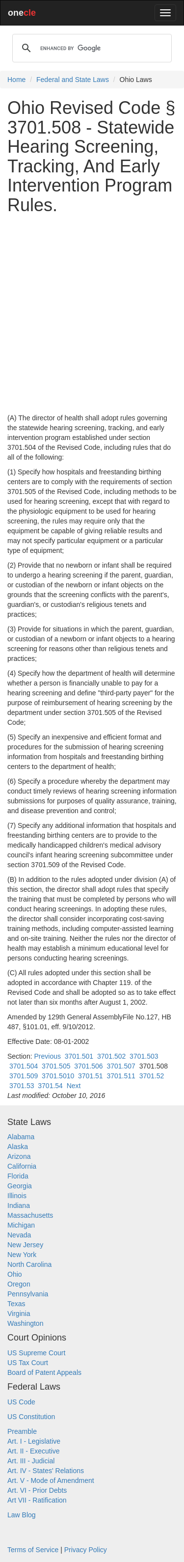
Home (16, 79)
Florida (17, 1176)
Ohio (14, 1274)
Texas (16, 1304)
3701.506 (88, 1066)
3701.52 (151, 1076)
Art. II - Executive (33, 1451)
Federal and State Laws (72, 79)
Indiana (18, 1205)
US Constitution (31, 1417)
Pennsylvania (27, 1294)
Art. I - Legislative (33, 1441)
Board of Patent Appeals (44, 1372)
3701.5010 (58, 1076)
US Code (21, 1402)
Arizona (18, 1156)
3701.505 (56, 1066)
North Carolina (29, 1264)
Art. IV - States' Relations (45, 1471)
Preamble (22, 1431)
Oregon (18, 1284)
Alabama (20, 1137)
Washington (25, 1323)
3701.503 (144, 1056)
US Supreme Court (36, 1353)
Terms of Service (32, 1550)
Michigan (21, 1225)
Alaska (17, 1147)
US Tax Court (27, 1363)
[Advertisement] (92, 314)
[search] (90, 48)
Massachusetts (30, 1215)
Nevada (19, 1235)
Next (74, 1086)
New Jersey (25, 1245)
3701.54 (50, 1086)
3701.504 (23, 1066)
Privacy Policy (85, 1550)
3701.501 (79, 1056)
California (21, 1166)
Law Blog (21, 1515)
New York (21, 1255)
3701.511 (120, 1076)
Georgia (19, 1186)
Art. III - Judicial (30, 1461)
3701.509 (23, 1076)
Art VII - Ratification (37, 1500)
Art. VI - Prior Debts (37, 1490)
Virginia (18, 1313)
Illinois (16, 1196)
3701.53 (21, 1086)
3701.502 (111, 1056)
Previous (47, 1056)
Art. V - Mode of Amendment (50, 1480)
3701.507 (120, 1066)
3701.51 (90, 1076)
